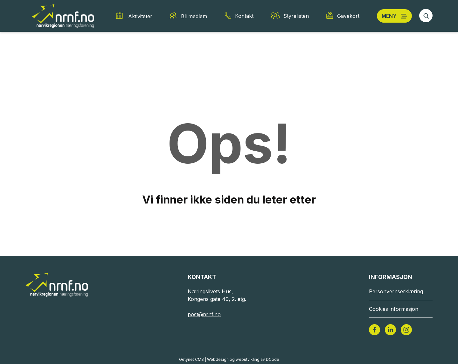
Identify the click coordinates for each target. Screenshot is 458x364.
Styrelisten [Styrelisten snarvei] (296, 16)
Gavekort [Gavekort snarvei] (348, 16)
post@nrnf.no (204, 314)
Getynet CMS (191, 359)
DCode (272, 359)
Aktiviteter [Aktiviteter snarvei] (140, 16)
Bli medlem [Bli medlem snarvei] (194, 16)
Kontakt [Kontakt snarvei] (244, 16)
